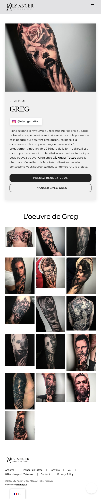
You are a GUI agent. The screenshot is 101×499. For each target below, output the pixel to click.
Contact (45, 474)
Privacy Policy (65, 474)
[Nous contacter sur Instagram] (26, 121)
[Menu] (92, 4)
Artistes (9, 469)
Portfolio (55, 469)
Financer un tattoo (32, 469)
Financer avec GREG (50, 187)
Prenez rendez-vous (50, 177)
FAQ (69, 469)
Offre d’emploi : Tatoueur (19, 474)
